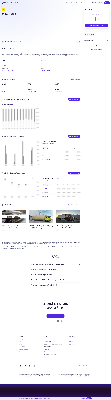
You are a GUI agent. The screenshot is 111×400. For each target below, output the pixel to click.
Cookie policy (47, 351)
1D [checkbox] (2, 41)
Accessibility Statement (50, 354)
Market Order (96, 14)
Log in (100, 2)
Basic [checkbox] (72, 79)
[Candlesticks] (79, 42)
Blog (20, 341)
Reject (83, 398)
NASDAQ (4, 65)
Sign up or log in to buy (96, 25)
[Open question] (79, 264)
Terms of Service (48, 341)
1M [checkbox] (8, 41)
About (82, 2)
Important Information (49, 339)
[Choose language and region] (93, 2)
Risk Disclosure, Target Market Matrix (53, 344)
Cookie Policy (41, 398)
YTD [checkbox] (11, 41)
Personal (13, 2)
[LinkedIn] (29, 365)
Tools (20, 344)
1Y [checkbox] (14, 41)
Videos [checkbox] (78, 205)
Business (19, 2)
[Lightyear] (4, 3)
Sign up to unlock (74, 99)
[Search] (96, 2)
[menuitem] (55, 264)
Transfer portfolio (23, 349)
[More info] (108, 40)
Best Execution (47, 346)
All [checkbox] (68, 205)
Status (21, 351)
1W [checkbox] (5, 41)
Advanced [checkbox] (77, 79)
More (88, 3)
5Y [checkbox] (16, 41)
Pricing (78, 2)
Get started (55, 316)
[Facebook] (20, 365)
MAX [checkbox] (20, 41)
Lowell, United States (7, 70)
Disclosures (46, 357)
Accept (89, 398)
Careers (70, 339)
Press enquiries (72, 344)
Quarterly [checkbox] (45, 148)
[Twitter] (25, 365)
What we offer (70, 3)
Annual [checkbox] (51, 148)
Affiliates (71, 341)
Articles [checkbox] (73, 205)
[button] (21, 59)
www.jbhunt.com (45, 70)
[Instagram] (34, 365)
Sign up (107, 2)
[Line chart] (77, 42)
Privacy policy (47, 349)
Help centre (22, 346)
